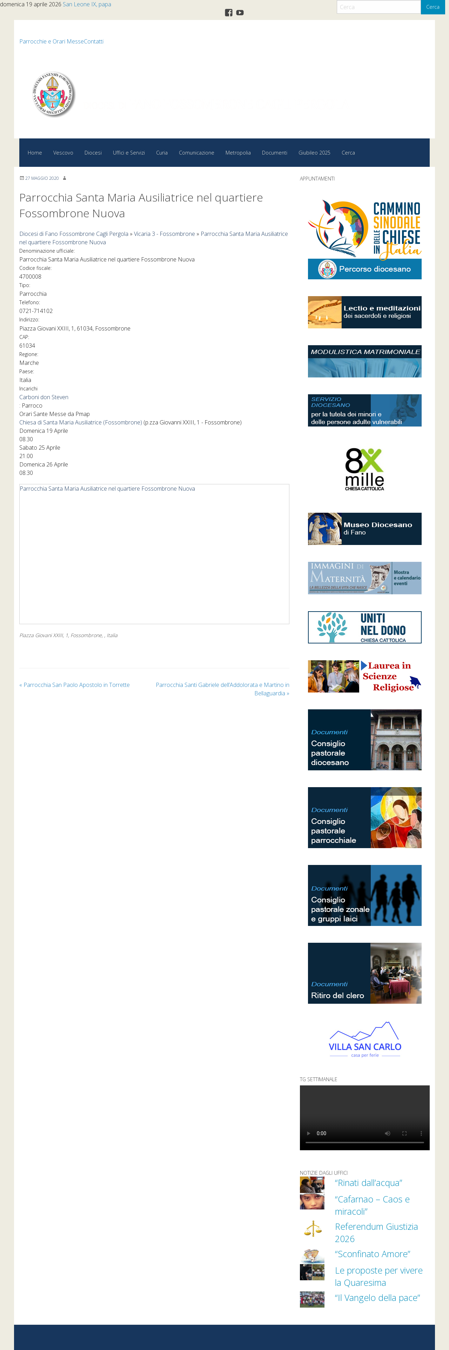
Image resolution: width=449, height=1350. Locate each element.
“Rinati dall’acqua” (368, 1182)
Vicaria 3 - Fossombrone (164, 234)
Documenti (274, 152)
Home (35, 152)
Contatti (93, 41)
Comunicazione (196, 152)
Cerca (433, 7)
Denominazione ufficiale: (47, 250)
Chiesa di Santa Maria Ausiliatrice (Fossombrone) (80, 422)
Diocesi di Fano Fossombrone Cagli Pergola (73, 234)
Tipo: (24, 285)
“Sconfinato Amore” (372, 1254)
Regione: (28, 354)
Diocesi (93, 152)
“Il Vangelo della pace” (377, 1297)
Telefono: (29, 302)
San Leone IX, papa (87, 4)
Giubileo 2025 (314, 152)
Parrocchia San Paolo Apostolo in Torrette (74, 685)
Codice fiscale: (35, 268)
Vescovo (63, 152)
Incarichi (28, 388)
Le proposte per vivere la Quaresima (379, 1276)
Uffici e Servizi (129, 152)
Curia (162, 152)
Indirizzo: (29, 319)
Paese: (26, 371)
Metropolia (238, 152)
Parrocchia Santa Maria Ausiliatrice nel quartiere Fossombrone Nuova (107, 488)
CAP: (24, 337)
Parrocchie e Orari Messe (51, 41)
